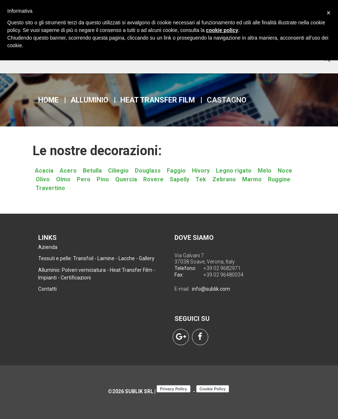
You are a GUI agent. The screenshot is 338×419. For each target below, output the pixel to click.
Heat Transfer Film (157, 100)
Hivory (201, 170)
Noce (285, 170)
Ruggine (279, 179)
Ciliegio (118, 170)
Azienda (47, 247)
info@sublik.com (211, 289)
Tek (201, 179)
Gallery (146, 258)
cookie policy (222, 30)
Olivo (43, 179)
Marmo (252, 179)
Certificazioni (76, 278)
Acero (68, 170)
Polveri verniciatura (84, 270)
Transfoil (83, 258)
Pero (83, 179)
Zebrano (224, 179)
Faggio (176, 170)
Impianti (47, 278)
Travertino (50, 188)
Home (48, 100)
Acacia (44, 170)
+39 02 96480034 (224, 275)
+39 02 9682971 (222, 268)
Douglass (148, 170)
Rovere (153, 179)
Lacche (126, 258)
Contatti (47, 289)
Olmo (63, 179)
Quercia (126, 179)
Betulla (92, 170)
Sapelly (179, 179)
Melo (264, 170)
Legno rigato (234, 170)
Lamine (105, 258)
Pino (103, 179)
